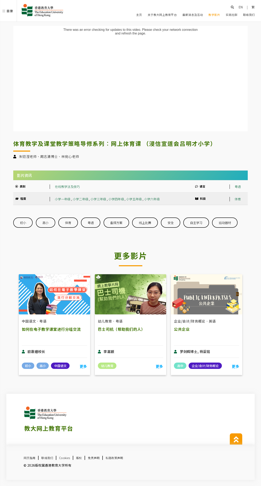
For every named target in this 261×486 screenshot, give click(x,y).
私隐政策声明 (114, 458)
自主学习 (196, 222)
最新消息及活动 (192, 15)
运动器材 (225, 222)
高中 (180, 365)
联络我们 (249, 15)
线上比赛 (145, 222)
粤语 (238, 186)
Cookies (64, 458)
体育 (238, 199)
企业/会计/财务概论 (189, 321)
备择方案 (116, 222)
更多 (83, 366)
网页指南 (29, 458)
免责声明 (94, 458)
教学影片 (214, 15)
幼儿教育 (105, 321)
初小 (23, 222)
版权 (79, 458)
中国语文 (29, 321)
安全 (171, 222)
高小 (45, 222)
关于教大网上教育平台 (162, 15)
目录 (10, 11)
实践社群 (231, 15)
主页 (139, 15)
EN (241, 7)
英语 (212, 321)
